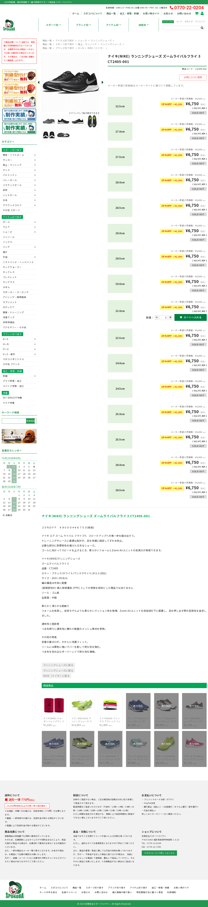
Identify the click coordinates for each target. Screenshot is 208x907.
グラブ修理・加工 (12, 380)
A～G (5, 339)
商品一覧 (111, 13)
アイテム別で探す (65, 40)
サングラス (9, 282)
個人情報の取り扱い (122, 891)
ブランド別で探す (65, 48)
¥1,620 (54, 719)
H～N (81, 48)
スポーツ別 (52, 25)
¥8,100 (166, 757)
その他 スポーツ (11, 210)
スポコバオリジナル (13, 359)
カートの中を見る (48, 891)
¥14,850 (82, 719)
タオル (6, 287)
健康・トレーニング (13, 312)
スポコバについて (92, 13)
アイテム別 (112, 25)
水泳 (5, 200)
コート (179, 21)
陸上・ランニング (87, 44)
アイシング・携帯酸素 (14, 297)
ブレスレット (10, 277)
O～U (6, 349)
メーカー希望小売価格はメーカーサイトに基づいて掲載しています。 (146, 84)
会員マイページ (69, 891)
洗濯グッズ (9, 317)
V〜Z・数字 (9, 354)
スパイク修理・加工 (13, 386)
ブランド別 (82, 25)
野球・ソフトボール (13, 155)
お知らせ (168, 13)
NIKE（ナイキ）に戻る (56, 675)
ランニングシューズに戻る (58, 664)
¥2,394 (194, 719)
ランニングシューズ (101, 40)
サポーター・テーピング (16, 292)
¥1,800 (110, 719)
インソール (9, 237)
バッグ (6, 246)
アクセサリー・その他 (14, 327)
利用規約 (171, 891)
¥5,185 (138, 719)
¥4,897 (54, 757)
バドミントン (10, 175)
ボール (6, 222)
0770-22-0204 (187, 8)
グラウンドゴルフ (12, 205)
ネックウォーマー (12, 267)
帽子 (5, 252)
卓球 (5, 190)
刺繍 (5, 375)
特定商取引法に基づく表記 (149, 891)
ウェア (6, 226)
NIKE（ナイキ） (96, 48)
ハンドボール (10, 195)
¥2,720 (194, 757)
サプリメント (10, 302)
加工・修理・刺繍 (129, 13)
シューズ (82, 40)
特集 (5, 392)
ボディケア (9, 307)
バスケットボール (12, 185)
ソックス (7, 241)
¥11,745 (110, 757)
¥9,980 (138, 757)
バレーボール (10, 180)
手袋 (5, 257)
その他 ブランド (11, 364)
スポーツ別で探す (65, 44)
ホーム (75, 13)
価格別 (142, 25)
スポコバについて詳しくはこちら (159, 852)
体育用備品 (9, 322)
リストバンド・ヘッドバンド (17, 262)
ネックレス (9, 272)
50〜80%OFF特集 (12, 397)
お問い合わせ (184, 13)
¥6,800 (166, 719)
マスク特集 (9, 402)
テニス (6, 170)
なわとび (189, 21)
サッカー (7, 159)
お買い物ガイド (151, 13)
